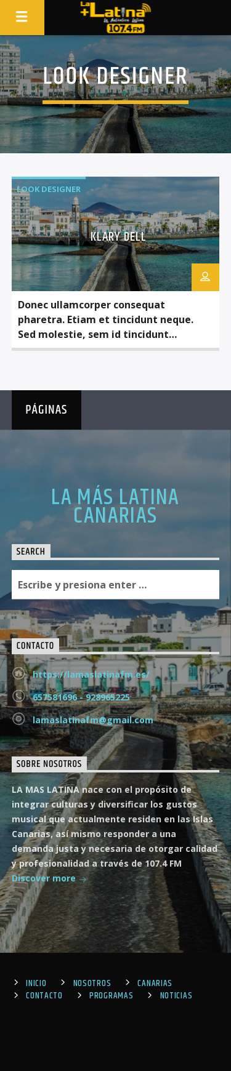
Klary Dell (118, 237)
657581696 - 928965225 (81, 697)
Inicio (36, 983)
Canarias (154, 983)
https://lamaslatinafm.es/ (91, 674)
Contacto (44, 996)
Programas (111, 996)
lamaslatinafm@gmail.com (93, 720)
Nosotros (92, 983)
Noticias (176, 996)
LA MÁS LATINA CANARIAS (115, 507)
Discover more (49, 879)
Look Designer (49, 189)
